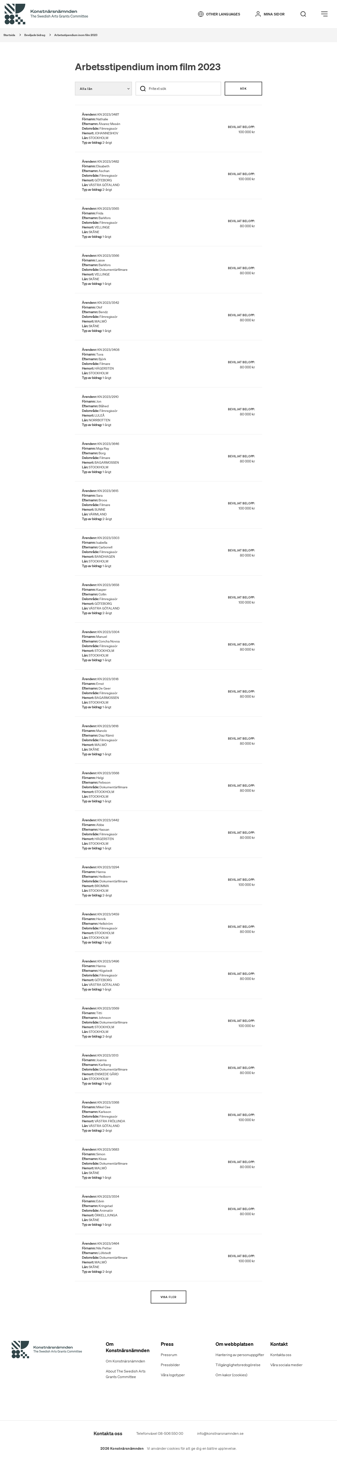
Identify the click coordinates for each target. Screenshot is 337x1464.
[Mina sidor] (270, 14)
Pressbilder (170, 1364)
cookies (173, 1448)
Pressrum (169, 1354)
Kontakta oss (280, 1354)
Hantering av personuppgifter (240, 1354)
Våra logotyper (173, 1374)
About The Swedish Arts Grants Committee (126, 1374)
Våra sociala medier (286, 1364)
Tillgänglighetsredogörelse (238, 1364)
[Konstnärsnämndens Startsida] (47, 1350)
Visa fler (169, 1297)
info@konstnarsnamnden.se (220, 1433)
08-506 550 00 (170, 1433)
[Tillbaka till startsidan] (46, 14)
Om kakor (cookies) (231, 1374)
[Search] (303, 14)
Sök (243, 89)
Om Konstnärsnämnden (125, 1361)
